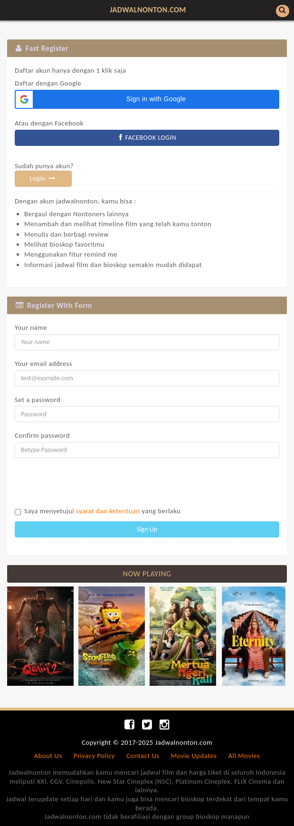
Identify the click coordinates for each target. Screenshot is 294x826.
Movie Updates (194, 755)
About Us (48, 755)
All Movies (244, 755)
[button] (147, 99)
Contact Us (142, 755)
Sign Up (147, 529)
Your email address (43, 363)
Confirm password (42, 435)
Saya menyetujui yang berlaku (102, 511)
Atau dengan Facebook (49, 123)
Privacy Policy (94, 755)
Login (43, 178)
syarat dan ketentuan (108, 511)
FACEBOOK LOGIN (147, 138)
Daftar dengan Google (70, 76)
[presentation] (87, 483)
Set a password (37, 399)
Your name (31, 327)
